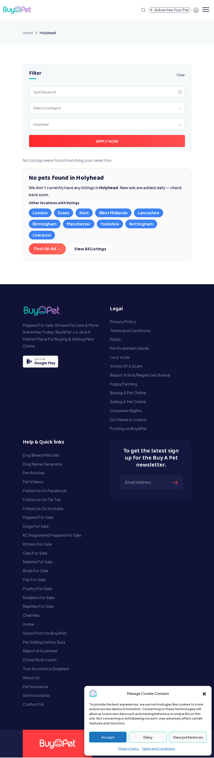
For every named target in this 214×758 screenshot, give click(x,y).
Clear (180, 75)
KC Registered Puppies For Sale (52, 535)
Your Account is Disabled (46, 669)
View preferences (188, 737)
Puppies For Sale (38, 517)
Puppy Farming (123, 384)
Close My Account (40, 660)
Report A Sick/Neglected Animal (140, 375)
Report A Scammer (40, 651)
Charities (31, 615)
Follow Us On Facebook (45, 491)
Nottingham (141, 223)
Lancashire (148, 212)
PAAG (115, 339)
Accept (108, 737)
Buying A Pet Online (128, 393)
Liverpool (42, 235)
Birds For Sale (35, 571)
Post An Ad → (47, 248)
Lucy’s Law (120, 357)
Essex (63, 212)
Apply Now (107, 141)
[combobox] (107, 108)
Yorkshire (110, 223)
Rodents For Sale (38, 598)
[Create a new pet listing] (170, 10)
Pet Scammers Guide (129, 348)
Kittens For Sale (37, 544)
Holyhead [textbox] (40, 124)
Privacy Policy (128, 749)
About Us (31, 678)
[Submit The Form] (175, 483)
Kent (84, 212)
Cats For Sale (35, 553)
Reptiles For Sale (38, 606)
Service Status (36, 695)
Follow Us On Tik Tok (42, 500)
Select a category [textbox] (47, 108)
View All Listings (90, 249)
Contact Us (33, 704)
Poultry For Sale (37, 589)
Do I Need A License (128, 420)
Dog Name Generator (43, 464)
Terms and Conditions (158, 749)
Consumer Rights (126, 411)
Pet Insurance (35, 687)
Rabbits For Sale (38, 562)
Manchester (79, 223)
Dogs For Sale (36, 526)
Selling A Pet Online (128, 402)
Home (28, 32)
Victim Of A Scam (126, 366)
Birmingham (45, 223)
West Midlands (113, 212)
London (40, 212)
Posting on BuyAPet (128, 428)
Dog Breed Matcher (41, 455)
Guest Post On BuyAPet (45, 633)
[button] (204, 693)
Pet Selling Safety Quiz (44, 642)
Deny (148, 737)
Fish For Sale (34, 580)
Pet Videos (33, 482)
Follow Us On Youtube (43, 509)
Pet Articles (34, 473)
